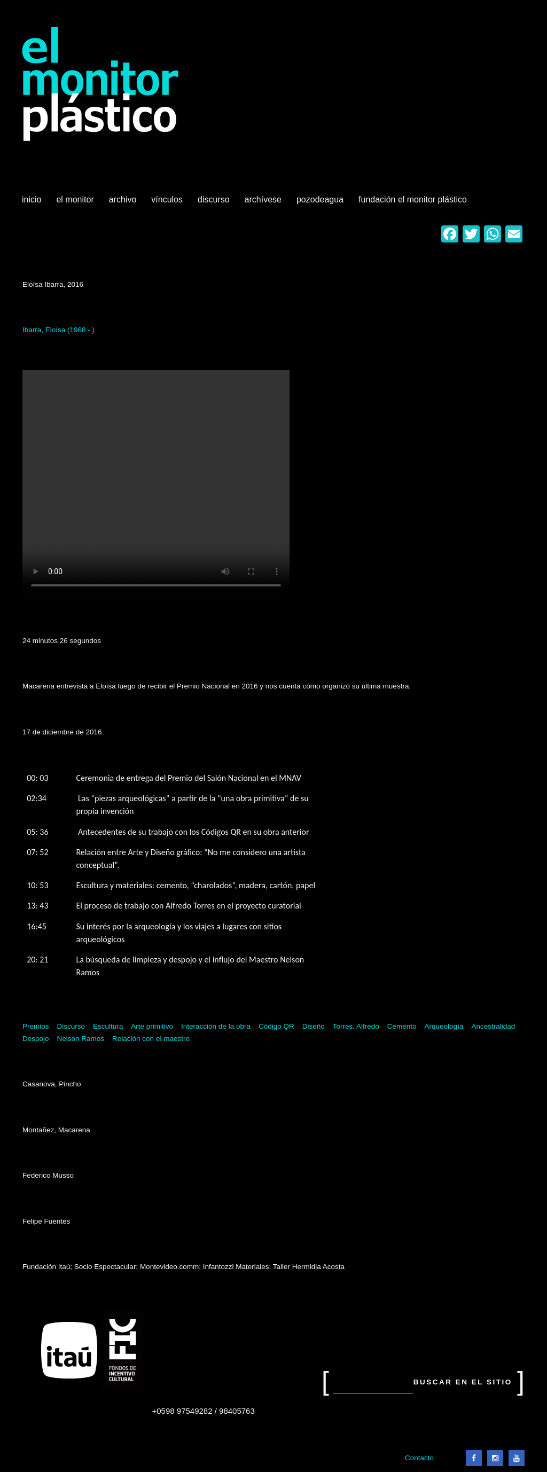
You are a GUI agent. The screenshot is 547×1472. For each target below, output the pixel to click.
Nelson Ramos (81, 1039)
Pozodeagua (321, 203)
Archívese (263, 199)
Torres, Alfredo (356, 1026)
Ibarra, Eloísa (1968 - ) (58, 330)
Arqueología (444, 1026)
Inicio (31, 199)
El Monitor (76, 203)
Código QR (276, 1026)
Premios (35, 1026)
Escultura (108, 1026)
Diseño (313, 1026)
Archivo (124, 203)
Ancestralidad (493, 1026)
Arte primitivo (152, 1026)
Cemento (402, 1026)
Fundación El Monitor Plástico (412, 199)
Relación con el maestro (151, 1039)
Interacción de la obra (216, 1026)
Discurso (214, 199)
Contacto (419, 1458)
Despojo (35, 1039)
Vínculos (168, 203)
